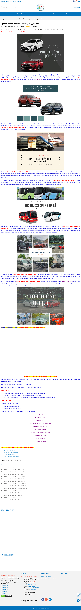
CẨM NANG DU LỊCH (57, 14)
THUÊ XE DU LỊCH (46, 14)
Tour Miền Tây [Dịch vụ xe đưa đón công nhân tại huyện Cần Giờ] (4, 591)
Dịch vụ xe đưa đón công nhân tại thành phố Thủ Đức (15, 488)
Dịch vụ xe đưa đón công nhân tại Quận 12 (12, 490)
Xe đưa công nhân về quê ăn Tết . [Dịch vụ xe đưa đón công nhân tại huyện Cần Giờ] (11, 456)
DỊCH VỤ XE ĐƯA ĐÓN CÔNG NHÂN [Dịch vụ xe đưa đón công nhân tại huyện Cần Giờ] (16, 19)
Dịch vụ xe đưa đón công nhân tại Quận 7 (12, 499)
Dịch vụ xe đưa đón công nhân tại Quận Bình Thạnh (14, 485)
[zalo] (79, 1)
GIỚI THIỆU (22, 14)
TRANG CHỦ (15, 14)
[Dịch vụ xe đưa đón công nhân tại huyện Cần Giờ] (40, 7)
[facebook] (74, 1)
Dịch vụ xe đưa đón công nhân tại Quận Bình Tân (14, 476)
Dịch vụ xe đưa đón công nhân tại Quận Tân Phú (14, 478)
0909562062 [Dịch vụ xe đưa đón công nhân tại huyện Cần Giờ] (9, 1)
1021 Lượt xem (21, 26)
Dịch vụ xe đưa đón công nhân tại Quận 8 (12, 497)
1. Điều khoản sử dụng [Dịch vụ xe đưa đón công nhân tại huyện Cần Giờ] (46, 576)
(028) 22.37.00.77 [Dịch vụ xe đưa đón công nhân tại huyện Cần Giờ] (17, 1)
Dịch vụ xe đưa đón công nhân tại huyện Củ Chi (13, 469)
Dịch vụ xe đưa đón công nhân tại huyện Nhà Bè (13, 471)
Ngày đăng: (4, 26)
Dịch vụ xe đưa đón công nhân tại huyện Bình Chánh (14, 474)
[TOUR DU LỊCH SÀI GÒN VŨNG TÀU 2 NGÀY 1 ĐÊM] (31, 586)
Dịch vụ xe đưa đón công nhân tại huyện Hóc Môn (14, 467)
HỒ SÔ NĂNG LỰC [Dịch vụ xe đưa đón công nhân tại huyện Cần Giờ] (7, 555)
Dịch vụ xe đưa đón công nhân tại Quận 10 (12, 495)
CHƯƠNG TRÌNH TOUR (33, 14)
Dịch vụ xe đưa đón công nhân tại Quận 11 (12, 492)
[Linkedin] (12, 460)
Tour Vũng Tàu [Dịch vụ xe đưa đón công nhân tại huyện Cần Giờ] (4, 587)
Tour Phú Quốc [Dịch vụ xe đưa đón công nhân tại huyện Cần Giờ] (4, 589)
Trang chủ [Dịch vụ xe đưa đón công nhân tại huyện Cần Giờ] (3, 19)
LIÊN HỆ (67, 14)
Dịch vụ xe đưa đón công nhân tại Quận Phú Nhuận (14, 483)
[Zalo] (21, 460)
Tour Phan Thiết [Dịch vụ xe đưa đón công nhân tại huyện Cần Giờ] (4, 585)
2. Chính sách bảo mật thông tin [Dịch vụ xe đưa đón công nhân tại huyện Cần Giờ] (48, 578)
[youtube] (77, 1)
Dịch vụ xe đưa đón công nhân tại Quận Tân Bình (14, 481)
